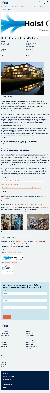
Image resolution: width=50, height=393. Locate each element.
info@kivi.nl (31, 335)
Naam (4, 290)
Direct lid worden (30, 342)
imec (28, 206)
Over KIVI (3, 342)
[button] (39, 2)
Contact (3, 351)
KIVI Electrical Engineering (22, 241)
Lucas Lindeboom (44, 207)
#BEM (7, 207)
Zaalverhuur (4, 346)
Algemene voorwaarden (8, 376)
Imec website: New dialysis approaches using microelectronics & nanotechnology (21, 187)
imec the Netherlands (22, 204)
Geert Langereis (15, 207)
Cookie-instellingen (7, 384)
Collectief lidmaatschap (31, 346)
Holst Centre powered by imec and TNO (13, 252)
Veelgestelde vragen (30, 348)
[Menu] (47, 2)
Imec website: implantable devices (10, 184)
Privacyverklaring (7, 379)
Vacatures (3, 348)
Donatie (27, 351)
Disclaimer (5, 382)
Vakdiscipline (6, 305)
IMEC (7, 198)
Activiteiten (4, 344)
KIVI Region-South (36, 241)
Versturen (6, 317)
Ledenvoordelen (29, 344)
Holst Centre (34, 204)
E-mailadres (5, 297)
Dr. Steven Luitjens (13, 246)
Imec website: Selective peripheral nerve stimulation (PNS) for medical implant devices (22, 181)
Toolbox (5, 387)
